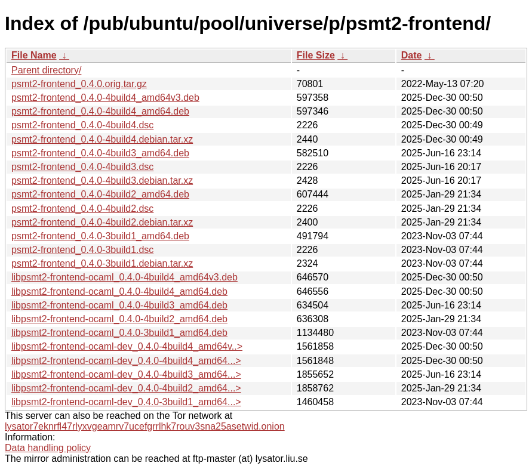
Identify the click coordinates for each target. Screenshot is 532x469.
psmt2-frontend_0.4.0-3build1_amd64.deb (100, 236)
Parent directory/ (46, 70)
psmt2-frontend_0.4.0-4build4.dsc (82, 125)
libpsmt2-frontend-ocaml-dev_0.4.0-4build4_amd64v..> (126, 346)
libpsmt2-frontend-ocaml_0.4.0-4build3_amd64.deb (119, 305)
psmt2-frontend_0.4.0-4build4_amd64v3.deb (105, 97)
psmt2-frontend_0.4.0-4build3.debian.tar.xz (102, 180)
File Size (316, 55)
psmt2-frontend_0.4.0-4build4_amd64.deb (100, 111)
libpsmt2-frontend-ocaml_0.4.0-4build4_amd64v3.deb (124, 277)
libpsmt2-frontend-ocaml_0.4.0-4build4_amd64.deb (119, 291)
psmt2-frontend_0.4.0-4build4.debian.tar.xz (102, 139)
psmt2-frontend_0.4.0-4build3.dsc (82, 167)
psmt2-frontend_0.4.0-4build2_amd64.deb (100, 194)
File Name (34, 55)
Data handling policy (48, 448)
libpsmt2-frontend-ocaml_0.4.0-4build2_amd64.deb (119, 319)
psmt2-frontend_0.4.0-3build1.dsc (82, 250)
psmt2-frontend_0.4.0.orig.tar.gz (79, 84)
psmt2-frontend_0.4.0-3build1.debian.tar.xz (102, 263)
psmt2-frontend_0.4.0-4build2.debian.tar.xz (102, 222)
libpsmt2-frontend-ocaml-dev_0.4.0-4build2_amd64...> (126, 388)
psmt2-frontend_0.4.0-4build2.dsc (82, 208)
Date (411, 55)
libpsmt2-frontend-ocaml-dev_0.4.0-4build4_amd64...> (126, 361)
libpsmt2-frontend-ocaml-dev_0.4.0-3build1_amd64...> (126, 402)
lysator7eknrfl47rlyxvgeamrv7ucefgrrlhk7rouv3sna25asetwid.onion (145, 426)
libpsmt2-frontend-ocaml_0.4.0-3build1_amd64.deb (119, 333)
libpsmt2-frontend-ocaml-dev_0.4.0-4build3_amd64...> (126, 374)
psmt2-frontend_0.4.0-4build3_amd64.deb (100, 153)
